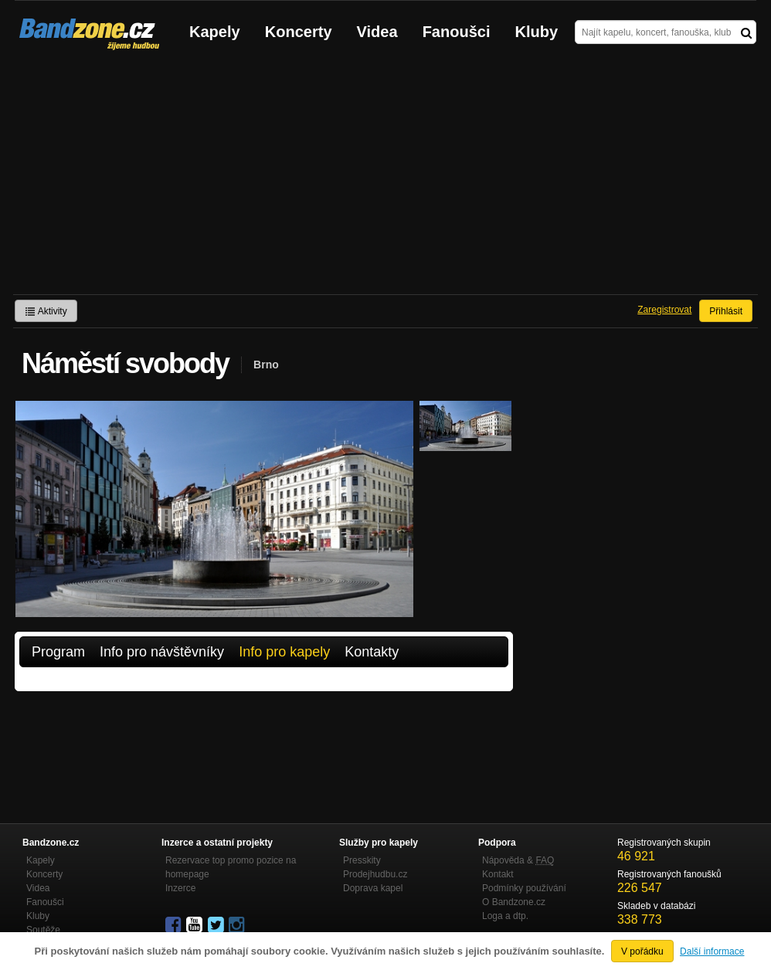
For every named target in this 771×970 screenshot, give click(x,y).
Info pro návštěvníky (162, 652)
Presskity (362, 860)
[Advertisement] (385, 178)
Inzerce (180, 888)
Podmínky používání (524, 888)
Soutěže (43, 929)
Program (58, 652)
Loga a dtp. (505, 916)
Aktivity (46, 311)
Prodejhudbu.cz (375, 874)
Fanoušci (457, 31)
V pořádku (642, 951)
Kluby (537, 31)
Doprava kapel (372, 888)
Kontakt (498, 874)
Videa (377, 31)
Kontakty (372, 652)
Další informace (712, 951)
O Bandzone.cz (513, 902)
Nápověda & (518, 860)
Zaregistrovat (664, 309)
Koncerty (298, 31)
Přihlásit (725, 311)
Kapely (214, 31)
